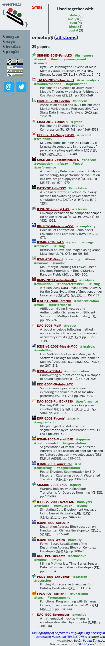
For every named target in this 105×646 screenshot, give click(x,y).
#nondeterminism (71, 284)
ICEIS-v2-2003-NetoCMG (55, 502)
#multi (39, 304)
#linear (90, 259)
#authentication (86, 301)
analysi (73, 19)
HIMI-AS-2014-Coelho (53, 101)
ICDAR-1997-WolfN (51, 540)
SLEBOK (83, 644)
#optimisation (77, 84)
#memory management (68, 59)
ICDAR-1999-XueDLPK (53, 522)
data (73, 15)
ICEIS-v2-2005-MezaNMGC (57, 346)
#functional (79, 593)
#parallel (84, 135)
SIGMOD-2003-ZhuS (52, 485)
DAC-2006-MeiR (49, 325)
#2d (78, 464)
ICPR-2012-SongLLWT (53, 209)
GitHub (99, 644)
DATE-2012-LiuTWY (51, 188)
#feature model (46, 443)
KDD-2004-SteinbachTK (55, 384)
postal (73, 30)
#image (88, 242)
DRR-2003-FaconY (51, 418)
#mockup (79, 614)
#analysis (80, 101)
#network (41, 505)
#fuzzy (62, 163)
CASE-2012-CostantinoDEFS (58, 159)
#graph (76, 122)
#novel (78, 163)
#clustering (43, 468)
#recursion (42, 580)
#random (59, 263)
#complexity (86, 226)
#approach (84, 439)
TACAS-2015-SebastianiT (55, 80)
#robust (70, 325)
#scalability (43, 139)
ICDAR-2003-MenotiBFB (55, 439)
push (73, 22)
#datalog (80, 576)
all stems (66, 37)
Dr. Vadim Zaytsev (91, 640)
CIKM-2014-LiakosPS (53, 122)
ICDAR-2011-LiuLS (50, 242)
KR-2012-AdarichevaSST (55, 226)
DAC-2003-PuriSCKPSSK (55, 401)
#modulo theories (47, 84)
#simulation (78, 188)
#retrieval (80, 209)
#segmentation (46, 422)
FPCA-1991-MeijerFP (52, 593)
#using (59, 246)
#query (75, 485)
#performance (45, 167)
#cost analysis (88, 80)
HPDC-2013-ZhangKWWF (56, 135)
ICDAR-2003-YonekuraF (54, 464)
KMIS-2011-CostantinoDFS (57, 280)
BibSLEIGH (75, 636)
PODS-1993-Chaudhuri (53, 576)
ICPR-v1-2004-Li (49, 371)
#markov (41, 263)
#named (40, 63)
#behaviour (77, 556)
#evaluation (43, 163)
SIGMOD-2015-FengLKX (54, 55)
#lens (38, 597)
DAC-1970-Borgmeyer (53, 614)
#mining (40, 559)
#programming (58, 597)
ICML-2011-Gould (50, 259)
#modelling (42, 350)
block (73, 26)
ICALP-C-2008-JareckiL (54, 301)
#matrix (73, 418)
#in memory (84, 55)
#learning (72, 259)
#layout (40, 59)
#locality (75, 540)
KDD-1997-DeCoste (51, 556)
